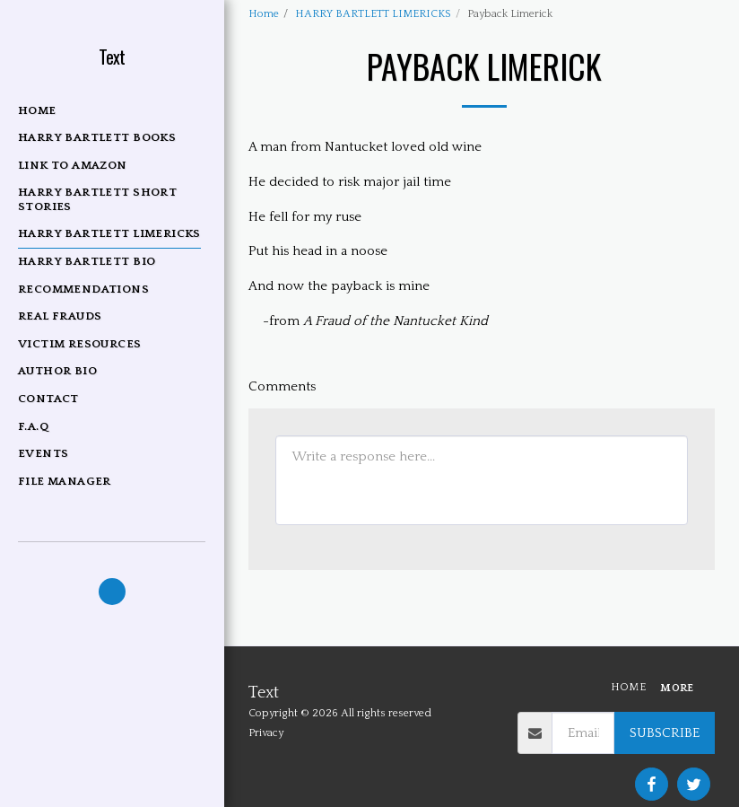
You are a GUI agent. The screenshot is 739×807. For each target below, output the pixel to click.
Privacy (265, 733)
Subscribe (665, 733)
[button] (112, 591)
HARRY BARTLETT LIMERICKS (373, 14)
